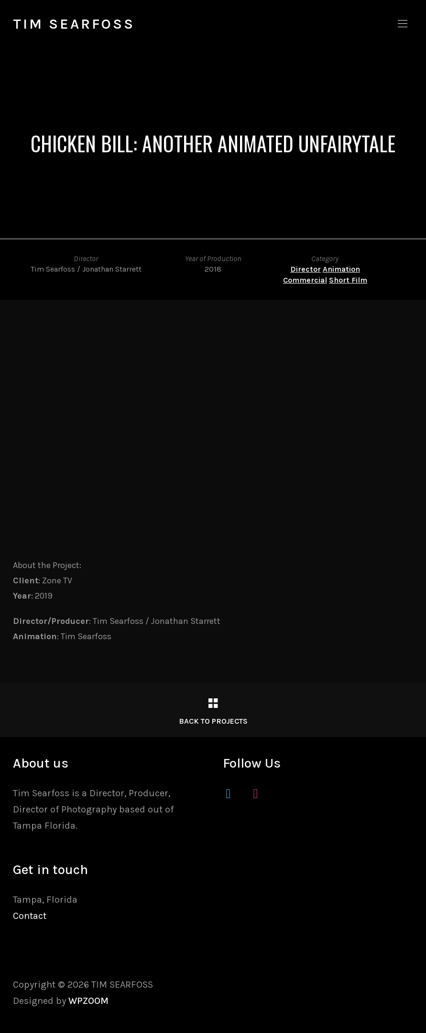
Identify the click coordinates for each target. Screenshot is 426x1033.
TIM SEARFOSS (74, 23)
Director (305, 269)
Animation (341, 269)
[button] (402, 24)
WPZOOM (88, 1000)
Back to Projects (213, 721)
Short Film (348, 280)
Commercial (305, 280)
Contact (29, 915)
